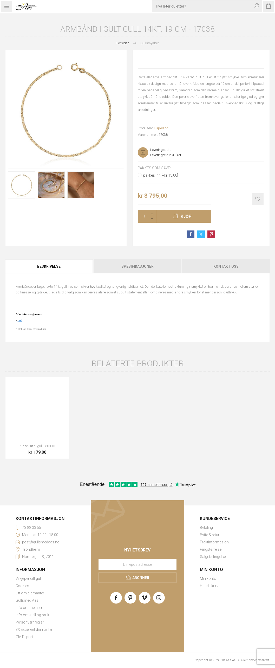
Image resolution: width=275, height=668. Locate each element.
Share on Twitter (201, 234)
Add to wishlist (258, 199)
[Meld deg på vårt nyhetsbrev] (137, 564)
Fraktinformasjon (214, 542)
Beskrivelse (49, 266)
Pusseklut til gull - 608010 (37, 446)
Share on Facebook (190, 234)
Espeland (161, 128)
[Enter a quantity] (143, 216)
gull (20, 320)
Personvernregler (30, 622)
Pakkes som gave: (154, 168)
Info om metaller (29, 608)
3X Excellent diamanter (34, 629)
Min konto (208, 578)
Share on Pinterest (211, 234)
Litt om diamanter (30, 593)
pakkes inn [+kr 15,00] (160, 175)
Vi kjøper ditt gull (29, 578)
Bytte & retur (209, 535)
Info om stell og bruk (32, 615)
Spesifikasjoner (137, 266)
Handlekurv (209, 586)
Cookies (22, 586)
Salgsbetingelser (213, 557)
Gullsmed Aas (27, 600)
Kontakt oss (226, 266)
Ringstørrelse (210, 549)
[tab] (49, 266)
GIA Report (24, 637)
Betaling (206, 527)
